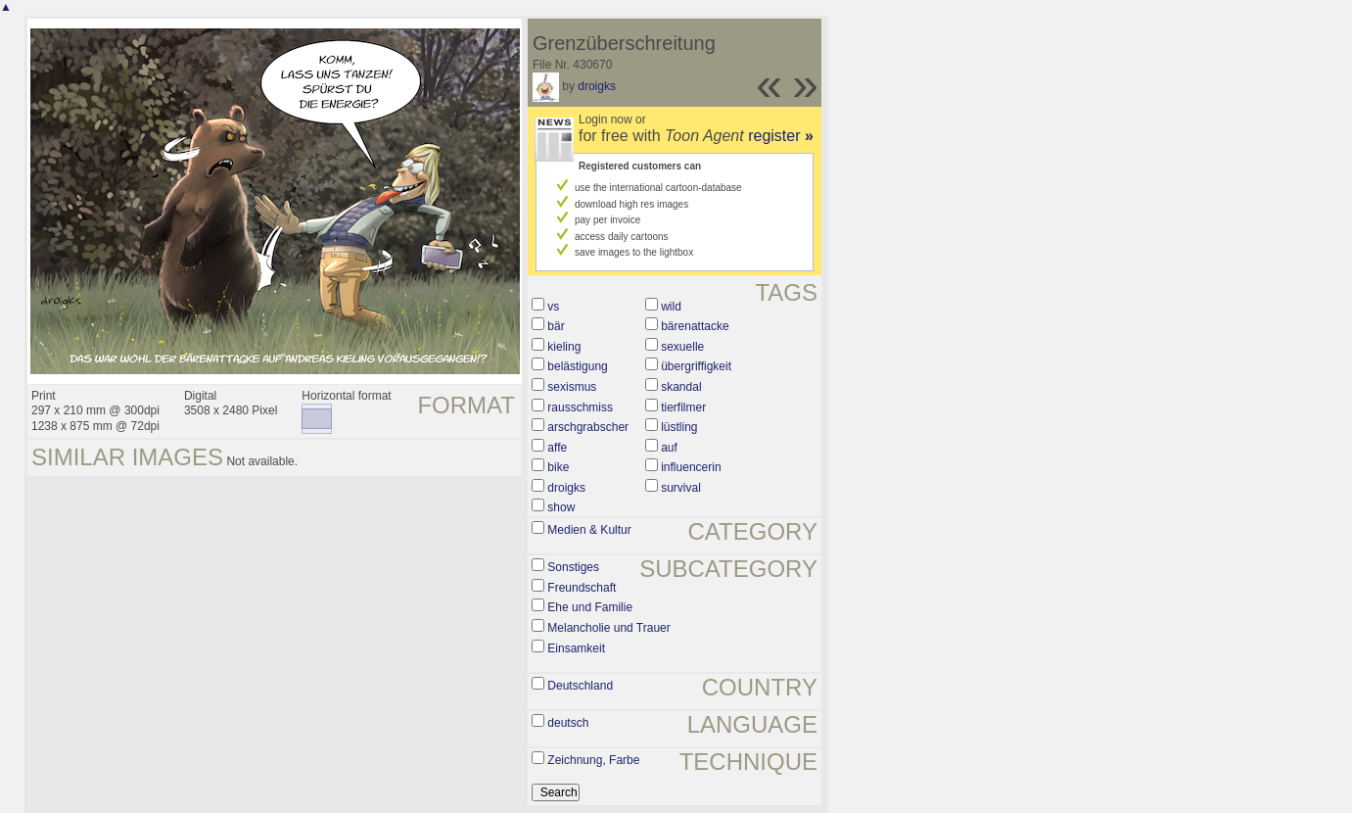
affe (557, 447)
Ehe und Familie (589, 607)
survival (681, 488)
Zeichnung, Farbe (593, 760)
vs (553, 306)
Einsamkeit (576, 648)
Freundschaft (581, 588)
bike (558, 467)
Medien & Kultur (588, 530)
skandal (681, 387)
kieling (564, 347)
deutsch (567, 723)
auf (669, 447)
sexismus (571, 387)
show (561, 507)
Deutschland (580, 686)
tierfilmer (683, 407)
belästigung (577, 366)
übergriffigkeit (696, 366)
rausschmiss (580, 407)
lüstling (679, 427)
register (781, 135)
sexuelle (682, 347)
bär (555, 326)
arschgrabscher (588, 427)
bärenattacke (694, 326)
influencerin (691, 467)
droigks (597, 86)
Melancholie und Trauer (608, 628)
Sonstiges (573, 567)
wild (671, 306)
